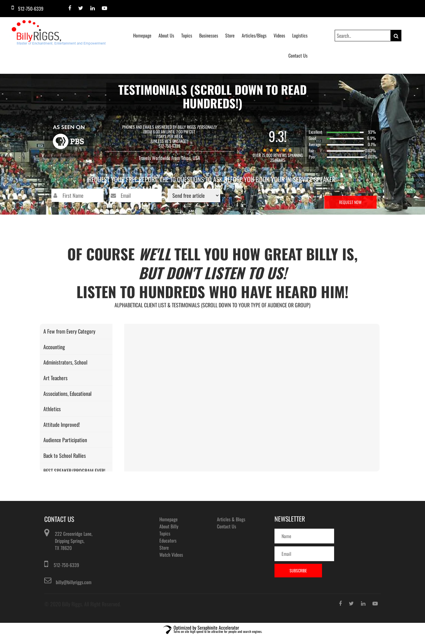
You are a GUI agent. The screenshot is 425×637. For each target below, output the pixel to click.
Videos (279, 35)
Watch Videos (171, 554)
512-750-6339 (66, 565)
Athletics (52, 409)
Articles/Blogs (254, 35)
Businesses (208, 35)
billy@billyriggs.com (73, 582)
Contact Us (298, 55)
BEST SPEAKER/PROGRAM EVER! (74, 471)
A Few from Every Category (69, 331)
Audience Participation (65, 440)
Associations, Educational (67, 393)
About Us (166, 35)
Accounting (54, 347)
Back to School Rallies (64, 455)
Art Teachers (55, 378)
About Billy (168, 526)
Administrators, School (65, 362)
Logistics (300, 35)
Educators (167, 540)
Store (230, 35)
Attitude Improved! (61, 424)
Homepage (142, 35)
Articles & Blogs (231, 519)
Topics (186, 35)
